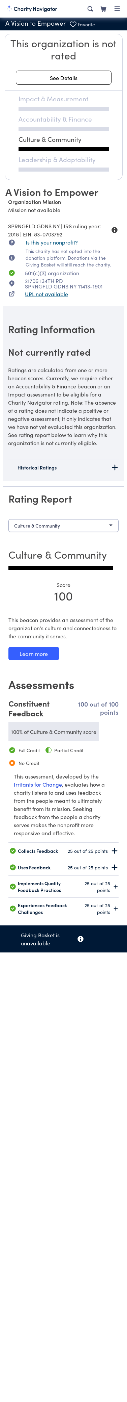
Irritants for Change (38, 784)
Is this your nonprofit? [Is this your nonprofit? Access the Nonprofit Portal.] (52, 242)
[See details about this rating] (63, 78)
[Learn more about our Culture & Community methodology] (33, 653)
